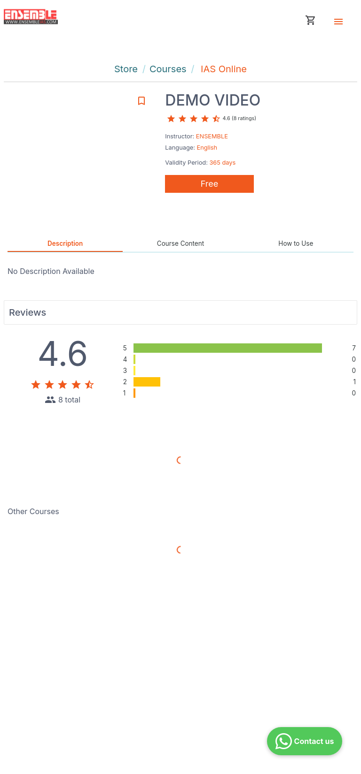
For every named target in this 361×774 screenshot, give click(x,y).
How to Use (295, 243)
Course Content (180, 243)
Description (65, 243)
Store (126, 69)
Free (210, 184)
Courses (168, 69)
